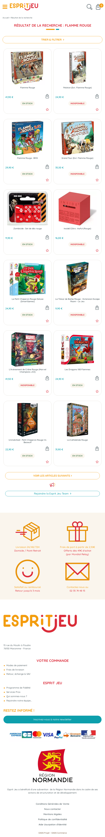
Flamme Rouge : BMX (27, 158)
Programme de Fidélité (18, 687)
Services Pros (13, 692)
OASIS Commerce (59, 833)
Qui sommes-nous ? (16, 696)
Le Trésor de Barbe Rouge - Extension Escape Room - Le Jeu (77, 300)
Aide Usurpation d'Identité (53, 824)
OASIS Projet (43, 833)
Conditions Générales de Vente (52, 803)
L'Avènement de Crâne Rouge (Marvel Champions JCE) (27, 370)
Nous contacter (52, 809)
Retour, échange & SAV (18, 674)
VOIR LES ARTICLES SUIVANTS (51, 475)
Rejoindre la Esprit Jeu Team (51, 493)
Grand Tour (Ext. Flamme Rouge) (77, 158)
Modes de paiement (16, 665)
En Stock (27, 103)
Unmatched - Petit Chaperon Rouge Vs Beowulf (27, 441)
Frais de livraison (15, 669)
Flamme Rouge (27, 87)
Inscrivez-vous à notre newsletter (52, 719)
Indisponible (77, 103)
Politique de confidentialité (52, 819)
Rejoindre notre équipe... (19, 700)
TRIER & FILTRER (51, 39)
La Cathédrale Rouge (77, 440)
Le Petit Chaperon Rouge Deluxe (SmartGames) (27, 300)
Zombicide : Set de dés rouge (27, 228)
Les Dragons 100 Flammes (77, 369)
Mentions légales (52, 814)
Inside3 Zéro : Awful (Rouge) (77, 228)
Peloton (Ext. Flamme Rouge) (77, 87)
